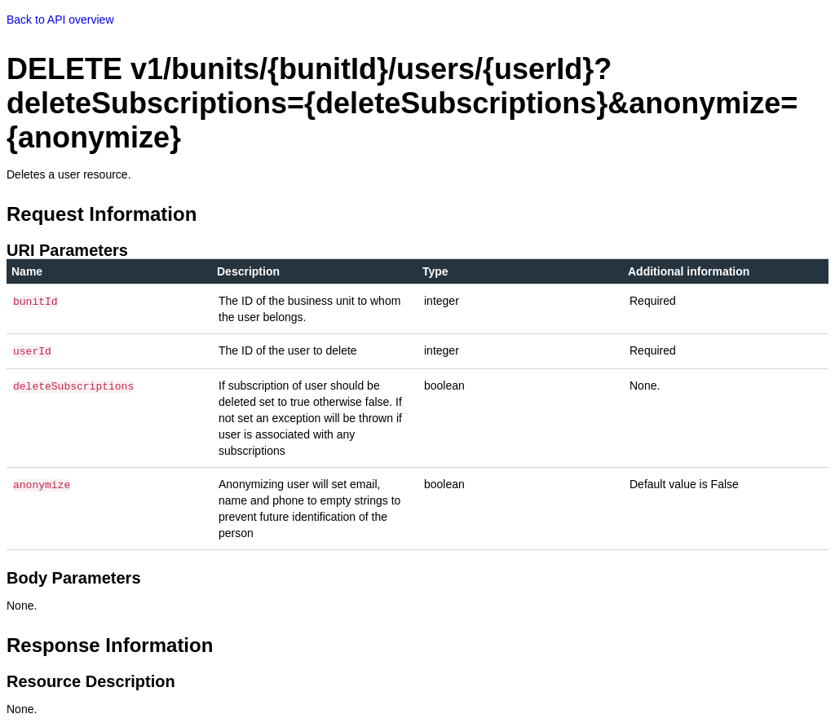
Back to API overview (60, 19)
